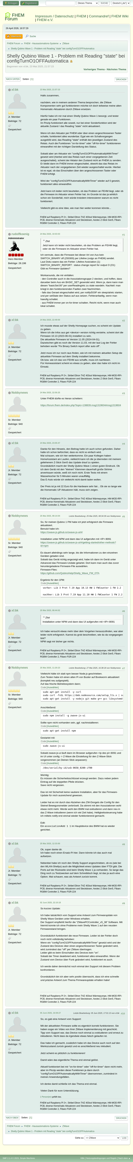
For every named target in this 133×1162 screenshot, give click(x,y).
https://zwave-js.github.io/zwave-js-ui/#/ (62, 532)
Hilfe (82, 1158)
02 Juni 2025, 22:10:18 (50, 902)
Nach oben (12, 1118)
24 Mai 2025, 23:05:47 (50, 443)
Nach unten (13, 79)
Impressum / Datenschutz (54, 16)
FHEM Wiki (119, 16)
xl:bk (15, 89)
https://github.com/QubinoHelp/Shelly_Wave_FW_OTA (70, 573)
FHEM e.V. (45, 20)
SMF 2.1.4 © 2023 (11, 1158)
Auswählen (52, 583)
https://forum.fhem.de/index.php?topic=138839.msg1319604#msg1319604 (81, 405)
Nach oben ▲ (124, 1158)
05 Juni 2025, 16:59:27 (50, 1013)
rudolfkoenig (20, 234)
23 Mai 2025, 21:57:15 (50, 89)
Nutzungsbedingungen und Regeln (101, 1158)
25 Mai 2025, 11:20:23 (50, 668)
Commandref (99, 16)
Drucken (121, 79)
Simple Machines (27, 1158)
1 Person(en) (46, 1097)
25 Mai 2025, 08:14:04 (50, 516)
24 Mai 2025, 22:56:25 (50, 392)
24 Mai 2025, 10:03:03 (50, 234)
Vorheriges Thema (93, 69)
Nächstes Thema (116, 69)
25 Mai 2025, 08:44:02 (50, 610)
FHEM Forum (14, 17)
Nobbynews (20, 392)
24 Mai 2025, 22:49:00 (50, 320)
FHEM (81, 16)
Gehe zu (79, 1138)
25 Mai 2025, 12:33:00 (50, 843)
